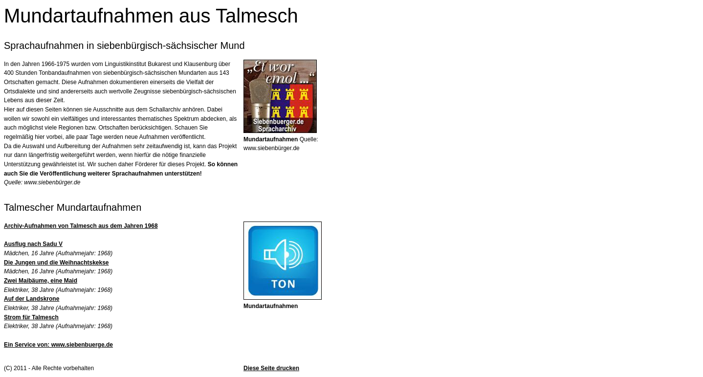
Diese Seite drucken (271, 368)
